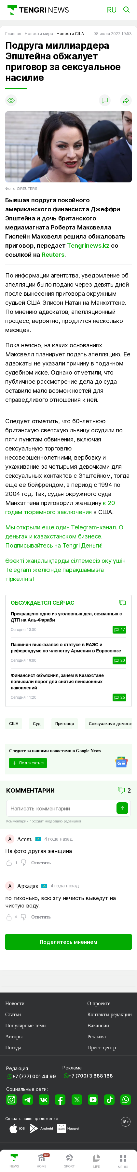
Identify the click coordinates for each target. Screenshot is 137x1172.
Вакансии (98, 1025)
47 (119, 629)
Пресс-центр (101, 1047)
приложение (46, 1118)
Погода (13, 1047)
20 (119, 660)
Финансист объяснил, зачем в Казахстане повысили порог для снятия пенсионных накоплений (57, 681)
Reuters (53, 254)
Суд (37, 723)
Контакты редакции (109, 1014)
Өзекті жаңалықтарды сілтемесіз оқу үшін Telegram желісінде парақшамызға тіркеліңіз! (65, 570)
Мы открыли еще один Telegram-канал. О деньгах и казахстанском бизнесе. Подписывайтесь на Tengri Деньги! (64, 536)
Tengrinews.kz (88, 245)
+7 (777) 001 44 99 (34, 1076)
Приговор (64, 723)
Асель (24, 839)
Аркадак (27, 885)
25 (119, 697)
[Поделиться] (126, 100)
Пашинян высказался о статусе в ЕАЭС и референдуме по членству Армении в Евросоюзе (66, 647)
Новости (14, 1003)
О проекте (98, 1003)
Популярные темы (26, 1025)
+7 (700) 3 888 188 (91, 1076)
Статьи (13, 1014)
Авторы (13, 1036)
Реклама (96, 1036)
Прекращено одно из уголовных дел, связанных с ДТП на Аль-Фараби (66, 617)
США (13, 723)
